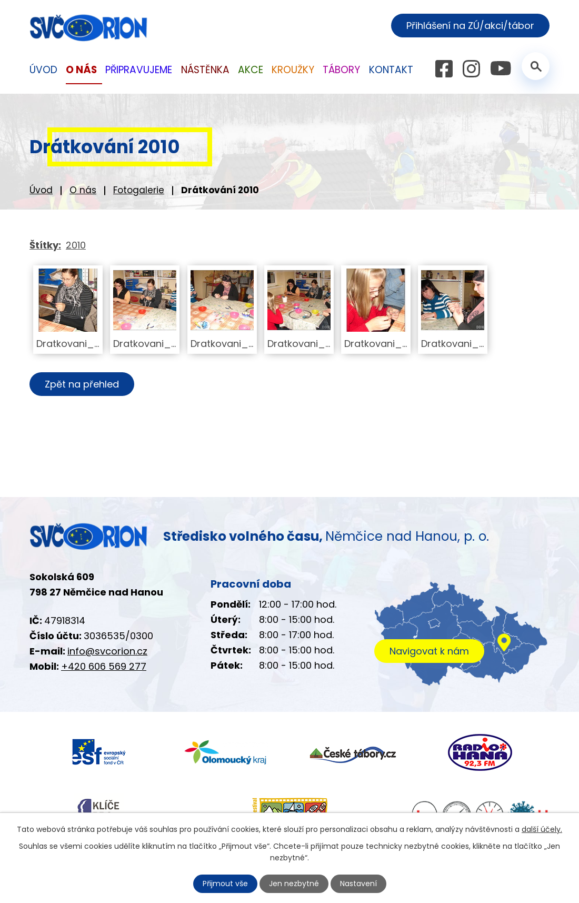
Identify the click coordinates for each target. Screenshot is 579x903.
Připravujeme (138, 70)
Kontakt (391, 70)
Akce (250, 70)
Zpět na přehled (82, 384)
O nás (82, 190)
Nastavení (358, 883)
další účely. (542, 829)
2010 (76, 245)
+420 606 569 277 (103, 666)
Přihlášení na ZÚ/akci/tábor (470, 25)
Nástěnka (205, 70)
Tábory (341, 70)
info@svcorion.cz (107, 651)
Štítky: (45, 245)
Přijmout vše (225, 883)
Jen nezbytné (294, 883)
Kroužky (293, 70)
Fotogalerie (138, 190)
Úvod (41, 190)
